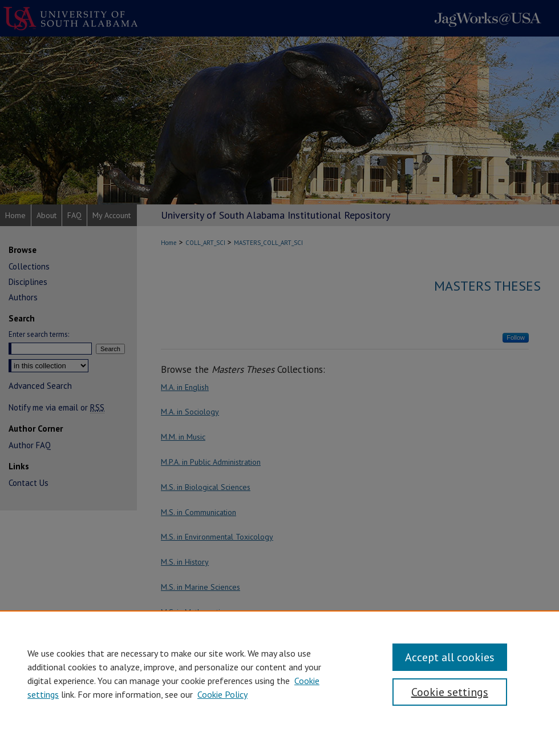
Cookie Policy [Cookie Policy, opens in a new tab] (222, 694)
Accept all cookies (450, 657)
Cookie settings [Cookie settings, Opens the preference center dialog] (449, 692)
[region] (279, 673)
